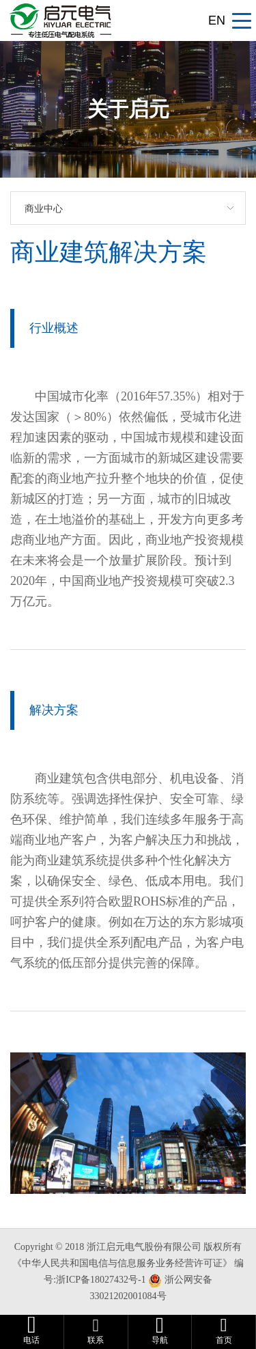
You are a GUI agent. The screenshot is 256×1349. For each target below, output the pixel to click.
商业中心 (44, 208)
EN (216, 20)
